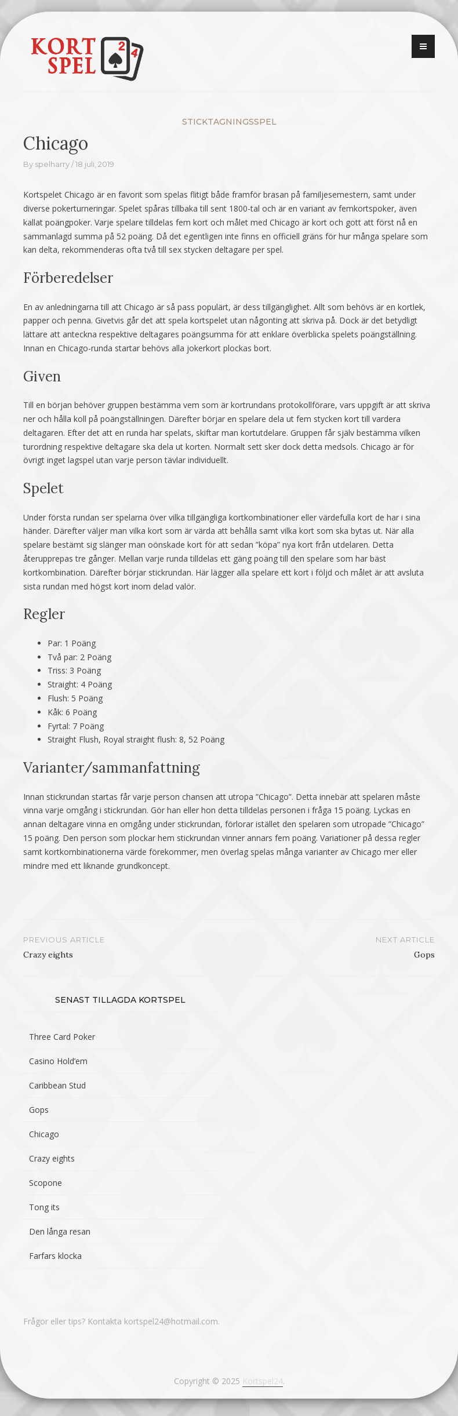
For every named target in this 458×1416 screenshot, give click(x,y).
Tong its (44, 1207)
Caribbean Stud (57, 1085)
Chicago (44, 1134)
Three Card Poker (62, 1036)
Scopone (45, 1182)
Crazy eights (52, 1158)
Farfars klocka (55, 1255)
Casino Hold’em (58, 1060)
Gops (39, 1109)
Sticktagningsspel (229, 122)
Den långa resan (59, 1231)
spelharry (52, 164)
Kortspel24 (262, 1380)
